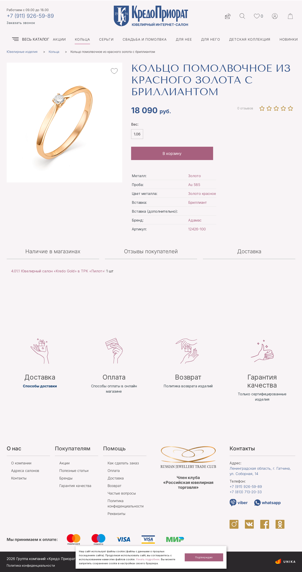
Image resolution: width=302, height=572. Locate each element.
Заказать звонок (21, 23)
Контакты (18, 478)
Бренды (65, 478)
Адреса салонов (25, 470)
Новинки (289, 39)
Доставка (249, 251)
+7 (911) (246, 486)
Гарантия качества (75, 485)
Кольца (82, 39)
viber (239, 502)
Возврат (114, 485)
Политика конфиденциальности (31, 565)
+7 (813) (246, 492)
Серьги (106, 39)
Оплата (114, 470)
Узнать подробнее (148, 559)
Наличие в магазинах (52, 251)
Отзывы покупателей (151, 251)
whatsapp (267, 502)
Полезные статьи (73, 470)
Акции (59, 39)
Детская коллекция (249, 39)
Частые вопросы (122, 493)
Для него (210, 39)
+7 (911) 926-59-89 (30, 16)
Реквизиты (116, 513)
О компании (21, 463)
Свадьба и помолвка (145, 39)
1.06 (137, 134)
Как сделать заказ (123, 463)
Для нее (184, 39)
